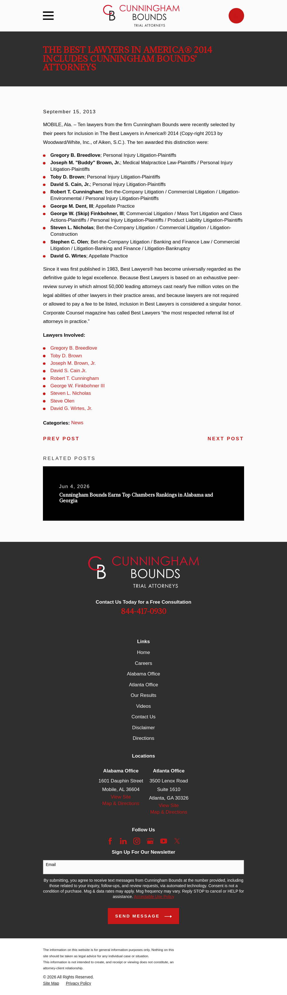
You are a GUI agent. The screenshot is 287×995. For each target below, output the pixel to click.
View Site (121, 797)
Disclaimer (143, 727)
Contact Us (143, 717)
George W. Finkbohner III (77, 386)
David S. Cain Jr (67, 370)
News (77, 422)
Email (51, 864)
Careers (143, 663)
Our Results (144, 695)
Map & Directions (120, 803)
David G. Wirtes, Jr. (71, 408)
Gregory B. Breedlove (73, 348)
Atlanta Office (143, 684)
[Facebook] (110, 841)
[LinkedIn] (123, 841)
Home (143, 652)
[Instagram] (136, 841)
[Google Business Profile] (150, 841)
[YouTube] (163, 841)
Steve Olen (62, 401)
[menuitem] (51, 983)
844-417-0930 (143, 611)
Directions (144, 738)
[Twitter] (177, 841)
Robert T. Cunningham (74, 378)
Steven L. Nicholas (70, 393)
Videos (143, 706)
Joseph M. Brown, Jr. (73, 363)
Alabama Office (143, 674)
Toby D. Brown (66, 355)
